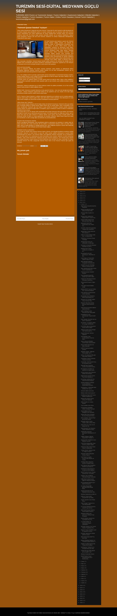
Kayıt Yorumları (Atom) (47, 224)
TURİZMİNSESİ (84, 99)
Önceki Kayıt (69, 218)
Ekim (82, 578)
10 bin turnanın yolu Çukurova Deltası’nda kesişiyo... (88, 373)
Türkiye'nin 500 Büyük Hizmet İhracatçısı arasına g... (88, 279)
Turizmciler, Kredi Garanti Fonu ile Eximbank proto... (88, 362)
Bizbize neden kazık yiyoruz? (88, 393)
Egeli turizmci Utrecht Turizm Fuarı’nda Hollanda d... (88, 376)
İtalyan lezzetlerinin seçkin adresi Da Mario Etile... (87, 210)
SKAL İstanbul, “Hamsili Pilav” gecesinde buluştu (88, 418)
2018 (81, 585)
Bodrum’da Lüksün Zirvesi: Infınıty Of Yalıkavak (87, 399)
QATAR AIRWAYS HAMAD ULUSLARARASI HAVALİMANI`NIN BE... (87, 384)
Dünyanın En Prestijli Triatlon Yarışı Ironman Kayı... (88, 300)
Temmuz (83, 572)
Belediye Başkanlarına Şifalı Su (88, 494)
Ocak (82, 204)
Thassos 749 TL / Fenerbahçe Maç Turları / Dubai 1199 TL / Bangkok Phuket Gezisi (89, 113)
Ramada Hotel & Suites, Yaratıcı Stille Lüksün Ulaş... (88, 422)
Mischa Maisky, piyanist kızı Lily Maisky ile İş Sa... (87, 519)
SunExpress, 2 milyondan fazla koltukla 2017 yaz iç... (88, 388)
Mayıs (82, 568)
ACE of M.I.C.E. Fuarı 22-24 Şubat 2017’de (88, 425)
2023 (81, 596)
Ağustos (83, 574)
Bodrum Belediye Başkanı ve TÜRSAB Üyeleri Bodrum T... (88, 541)
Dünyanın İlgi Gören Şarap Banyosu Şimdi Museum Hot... (87, 304)
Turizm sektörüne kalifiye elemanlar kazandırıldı (91, 157)
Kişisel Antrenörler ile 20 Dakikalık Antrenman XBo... (88, 491)
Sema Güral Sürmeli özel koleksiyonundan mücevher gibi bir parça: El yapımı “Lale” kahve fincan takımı (92, 136)
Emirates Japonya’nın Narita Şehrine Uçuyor (88, 534)
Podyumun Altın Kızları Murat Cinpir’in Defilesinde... (88, 447)
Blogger (73, 613)
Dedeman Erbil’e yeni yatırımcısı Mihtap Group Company (87, 515)
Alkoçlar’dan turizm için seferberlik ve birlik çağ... (87, 242)
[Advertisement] (45, 203)
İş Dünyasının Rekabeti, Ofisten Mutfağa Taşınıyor (88, 408)
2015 (81, 198)
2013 (81, 193)
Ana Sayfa (45, 218)
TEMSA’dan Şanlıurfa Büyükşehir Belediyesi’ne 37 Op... (88, 433)
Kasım (83, 580)
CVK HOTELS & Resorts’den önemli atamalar (88, 293)
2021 (81, 591)
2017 (81, 202)
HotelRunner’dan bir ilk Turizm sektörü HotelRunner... (88, 395)
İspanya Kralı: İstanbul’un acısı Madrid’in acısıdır (88, 440)
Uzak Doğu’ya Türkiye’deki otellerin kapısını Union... (87, 258)
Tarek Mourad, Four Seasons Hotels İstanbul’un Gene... (88, 429)
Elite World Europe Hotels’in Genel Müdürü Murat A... (88, 510)
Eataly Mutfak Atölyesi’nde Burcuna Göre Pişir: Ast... (87, 220)
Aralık (82, 582)
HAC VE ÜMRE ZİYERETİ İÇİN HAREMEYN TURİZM (86, 119)
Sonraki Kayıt (21, 218)
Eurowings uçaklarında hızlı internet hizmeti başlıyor (87, 380)
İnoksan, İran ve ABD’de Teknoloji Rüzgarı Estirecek (88, 476)
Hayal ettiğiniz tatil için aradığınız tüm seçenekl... (88, 411)
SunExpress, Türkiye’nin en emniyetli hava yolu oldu (87, 548)
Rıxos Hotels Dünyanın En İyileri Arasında (87, 345)
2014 (81, 195)
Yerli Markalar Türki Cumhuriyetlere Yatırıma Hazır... (87, 338)
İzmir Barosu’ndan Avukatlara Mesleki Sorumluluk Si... (88, 466)
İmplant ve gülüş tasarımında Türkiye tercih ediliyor (88, 544)
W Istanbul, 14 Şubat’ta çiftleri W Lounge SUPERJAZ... (88, 323)
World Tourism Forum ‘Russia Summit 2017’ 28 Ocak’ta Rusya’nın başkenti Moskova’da (92, 124)
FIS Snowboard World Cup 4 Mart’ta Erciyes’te (88, 483)
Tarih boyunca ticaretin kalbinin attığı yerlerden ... (88, 308)
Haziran (83, 570)
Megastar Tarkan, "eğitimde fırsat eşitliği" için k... (87, 352)
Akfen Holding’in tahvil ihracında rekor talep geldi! (88, 311)
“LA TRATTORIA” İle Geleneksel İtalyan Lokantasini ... (86, 523)
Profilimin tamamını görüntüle (85, 101)
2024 (81, 598)
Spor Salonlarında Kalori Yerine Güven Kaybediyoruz (88, 269)
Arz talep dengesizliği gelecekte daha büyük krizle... (87, 487)
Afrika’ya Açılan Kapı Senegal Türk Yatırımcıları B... (88, 330)
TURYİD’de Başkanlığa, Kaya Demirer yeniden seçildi (88, 444)
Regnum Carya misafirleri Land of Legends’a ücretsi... (88, 530)
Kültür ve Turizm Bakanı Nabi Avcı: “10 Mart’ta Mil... (88, 235)
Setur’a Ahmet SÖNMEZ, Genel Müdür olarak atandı (88, 342)
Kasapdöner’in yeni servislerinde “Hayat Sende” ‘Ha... (88, 316)
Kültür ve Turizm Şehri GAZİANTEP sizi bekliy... (87, 497)
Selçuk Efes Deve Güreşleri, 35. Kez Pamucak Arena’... (88, 415)
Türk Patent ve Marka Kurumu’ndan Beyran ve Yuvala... (87, 458)
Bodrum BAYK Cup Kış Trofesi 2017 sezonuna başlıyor (88, 290)
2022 (81, 594)
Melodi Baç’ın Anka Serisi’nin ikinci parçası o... (88, 232)
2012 (81, 191)
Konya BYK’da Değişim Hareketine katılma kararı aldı (92, 168)
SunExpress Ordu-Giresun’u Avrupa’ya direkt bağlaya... (88, 469)
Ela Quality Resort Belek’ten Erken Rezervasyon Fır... (88, 296)
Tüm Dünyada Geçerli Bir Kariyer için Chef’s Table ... (88, 276)
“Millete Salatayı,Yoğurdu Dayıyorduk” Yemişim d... (87, 437)
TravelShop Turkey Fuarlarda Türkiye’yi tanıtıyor (88, 359)
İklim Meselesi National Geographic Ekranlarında (87, 262)
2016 (81, 200)
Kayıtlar (81, 78)
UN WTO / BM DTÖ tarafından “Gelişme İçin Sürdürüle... (88, 228)
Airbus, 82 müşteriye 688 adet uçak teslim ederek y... (88, 355)
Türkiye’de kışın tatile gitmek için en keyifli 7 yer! (88, 551)
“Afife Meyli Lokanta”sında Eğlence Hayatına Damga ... (88, 479)
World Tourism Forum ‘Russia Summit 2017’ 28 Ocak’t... (88, 473)
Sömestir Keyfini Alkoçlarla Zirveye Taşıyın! (87, 454)
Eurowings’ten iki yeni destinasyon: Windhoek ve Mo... (88, 255)
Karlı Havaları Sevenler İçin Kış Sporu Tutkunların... (88, 320)
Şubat (82, 561)
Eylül (82, 576)
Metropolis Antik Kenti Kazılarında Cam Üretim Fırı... (87, 224)
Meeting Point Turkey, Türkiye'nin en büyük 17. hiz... (87, 250)
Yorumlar (82, 80)
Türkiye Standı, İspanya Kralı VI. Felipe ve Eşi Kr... (88, 451)
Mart (82, 563)
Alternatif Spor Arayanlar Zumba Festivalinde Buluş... (88, 366)
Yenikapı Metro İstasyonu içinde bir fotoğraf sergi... (87, 462)
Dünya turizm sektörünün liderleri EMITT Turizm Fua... (88, 217)
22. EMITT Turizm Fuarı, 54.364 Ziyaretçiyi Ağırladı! (91, 147)
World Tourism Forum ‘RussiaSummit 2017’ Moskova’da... (86, 557)
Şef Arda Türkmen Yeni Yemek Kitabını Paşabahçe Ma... (88, 527)
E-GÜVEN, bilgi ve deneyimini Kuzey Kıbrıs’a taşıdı (88, 327)
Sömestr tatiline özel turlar (87, 390)
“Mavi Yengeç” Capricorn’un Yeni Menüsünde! (87, 504)
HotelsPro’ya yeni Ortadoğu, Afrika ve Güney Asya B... (88, 265)
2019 (81, 587)
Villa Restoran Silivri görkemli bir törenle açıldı (92, 179)
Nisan (82, 565)
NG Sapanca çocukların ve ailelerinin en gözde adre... (88, 369)
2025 (81, 600)
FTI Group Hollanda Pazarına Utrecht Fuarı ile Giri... (88, 507)
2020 (81, 589)
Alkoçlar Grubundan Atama (87, 554)
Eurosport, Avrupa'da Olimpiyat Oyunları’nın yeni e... (88, 246)
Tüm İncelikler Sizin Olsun (87, 405)
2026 (81, 602)
